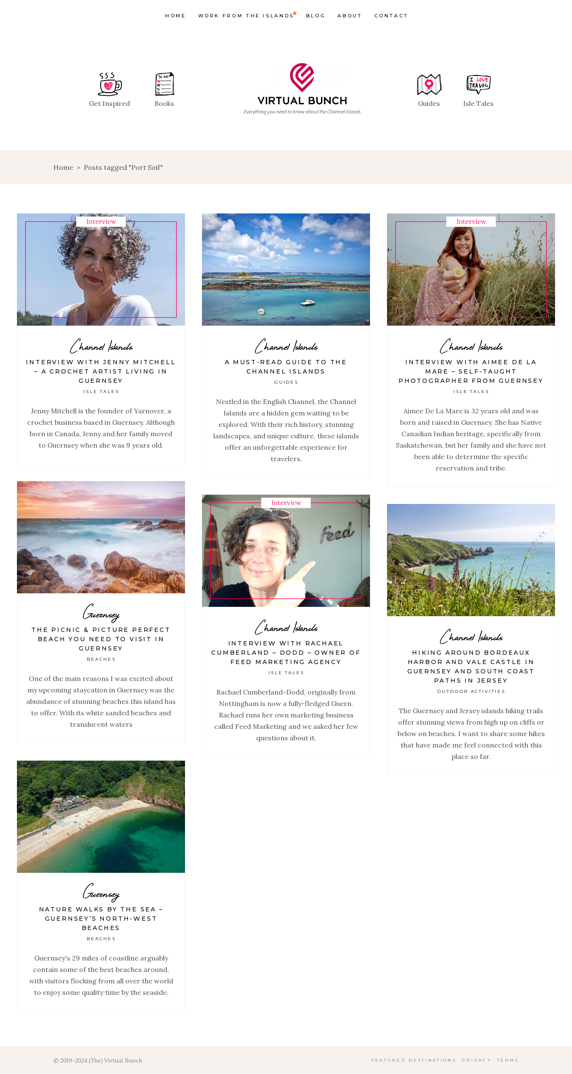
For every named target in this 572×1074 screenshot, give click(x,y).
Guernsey (101, 613)
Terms (508, 1060)
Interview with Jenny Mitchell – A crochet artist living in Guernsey (101, 371)
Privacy (477, 1060)
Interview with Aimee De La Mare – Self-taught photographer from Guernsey (471, 371)
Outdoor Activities (471, 691)
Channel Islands (101, 346)
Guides (286, 382)
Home (63, 167)
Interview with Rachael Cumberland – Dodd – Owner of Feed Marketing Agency (285, 652)
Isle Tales (101, 391)
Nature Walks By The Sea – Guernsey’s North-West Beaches (101, 918)
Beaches (101, 659)
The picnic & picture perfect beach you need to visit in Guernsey (100, 639)
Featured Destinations (413, 1060)
